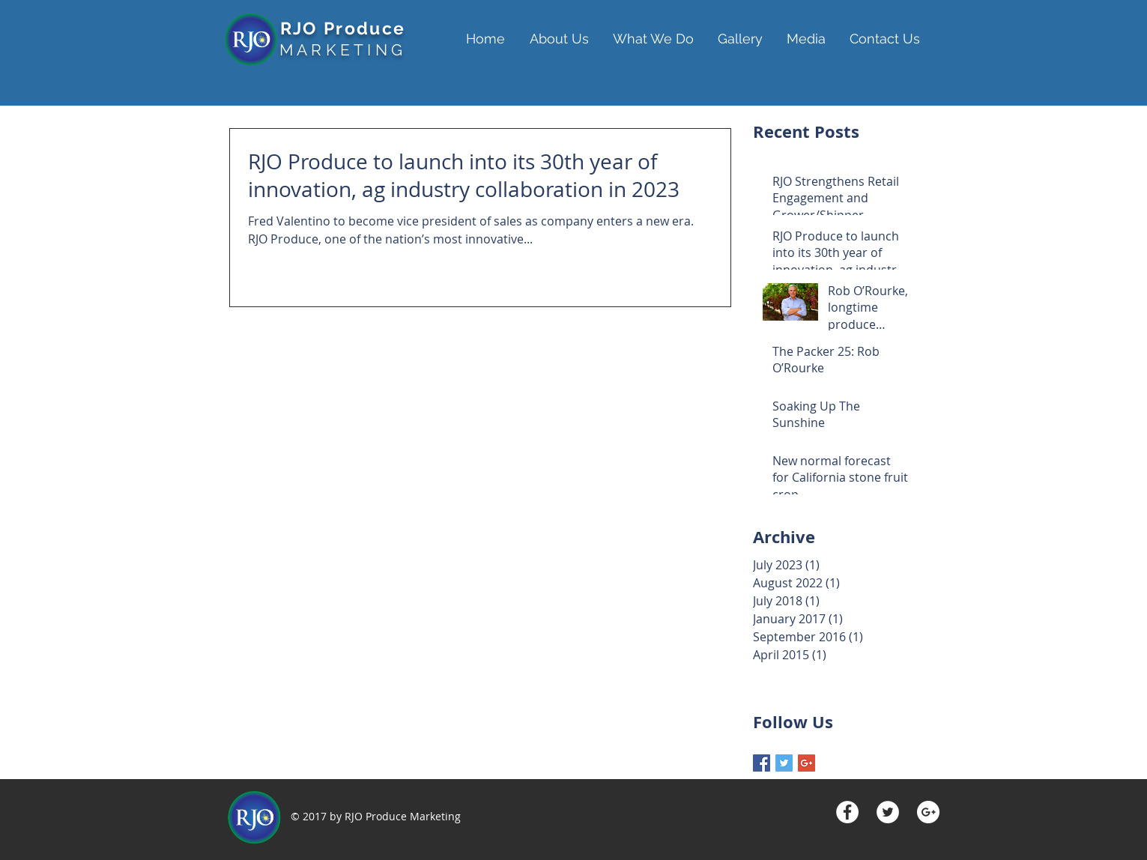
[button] (563, 39)
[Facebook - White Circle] (847, 812)
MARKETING (342, 49)
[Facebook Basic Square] (761, 763)
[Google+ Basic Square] (806, 763)
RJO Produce (342, 28)
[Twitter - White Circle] (888, 812)
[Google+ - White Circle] (928, 812)
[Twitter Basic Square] (784, 763)
